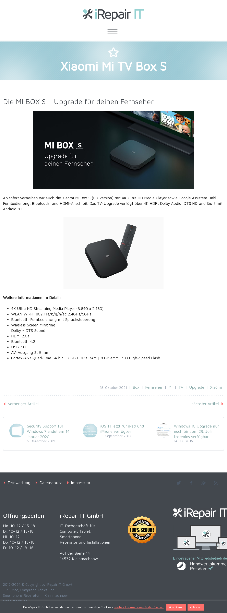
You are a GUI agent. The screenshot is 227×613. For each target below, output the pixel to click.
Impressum (80, 482)
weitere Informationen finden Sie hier (139, 607)
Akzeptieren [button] (175, 607)
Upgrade (196, 387)
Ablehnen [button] (195, 607)
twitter (179, 483)
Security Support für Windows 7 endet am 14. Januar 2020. (49, 431)
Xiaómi (216, 387)
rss (216, 483)
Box (136, 387)
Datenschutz (51, 482)
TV (180, 387)
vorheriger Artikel (23, 403)
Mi (170, 387)
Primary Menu (112, 31)
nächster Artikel (205, 403)
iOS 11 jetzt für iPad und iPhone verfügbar (122, 429)
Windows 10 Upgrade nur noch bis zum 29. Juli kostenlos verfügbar (196, 431)
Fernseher (154, 387)
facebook (191, 483)
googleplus (203, 483)
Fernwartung (19, 482)
